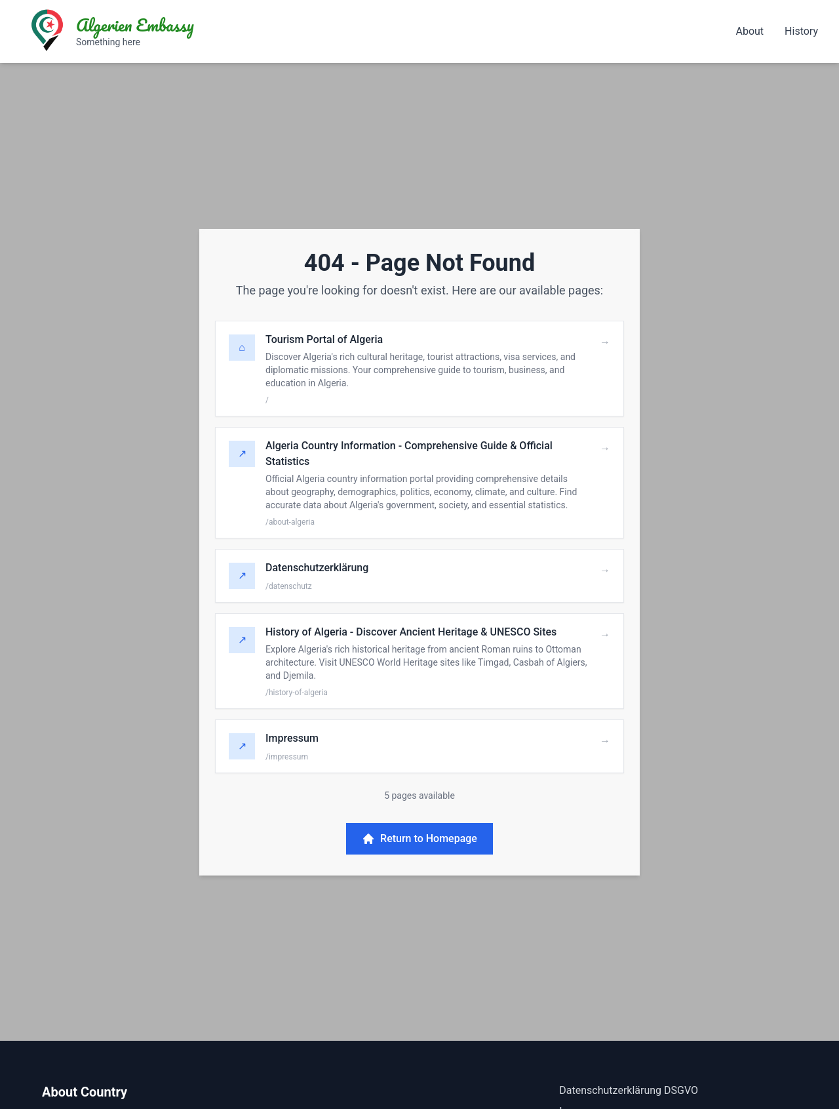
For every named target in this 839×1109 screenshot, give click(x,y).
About (749, 31)
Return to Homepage (419, 838)
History (801, 31)
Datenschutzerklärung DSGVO (628, 1090)
